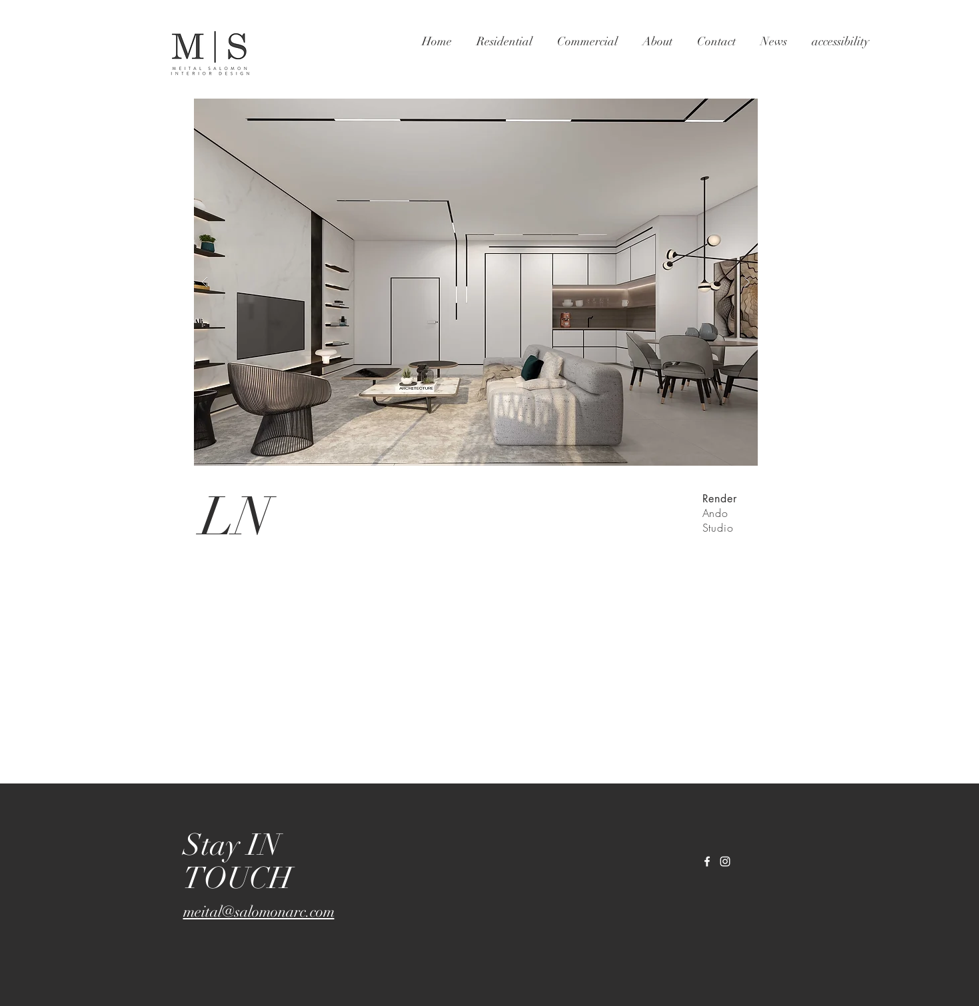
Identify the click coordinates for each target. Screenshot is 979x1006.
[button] (476, 282)
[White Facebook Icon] (707, 861)
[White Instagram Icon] (725, 861)
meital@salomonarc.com (259, 911)
